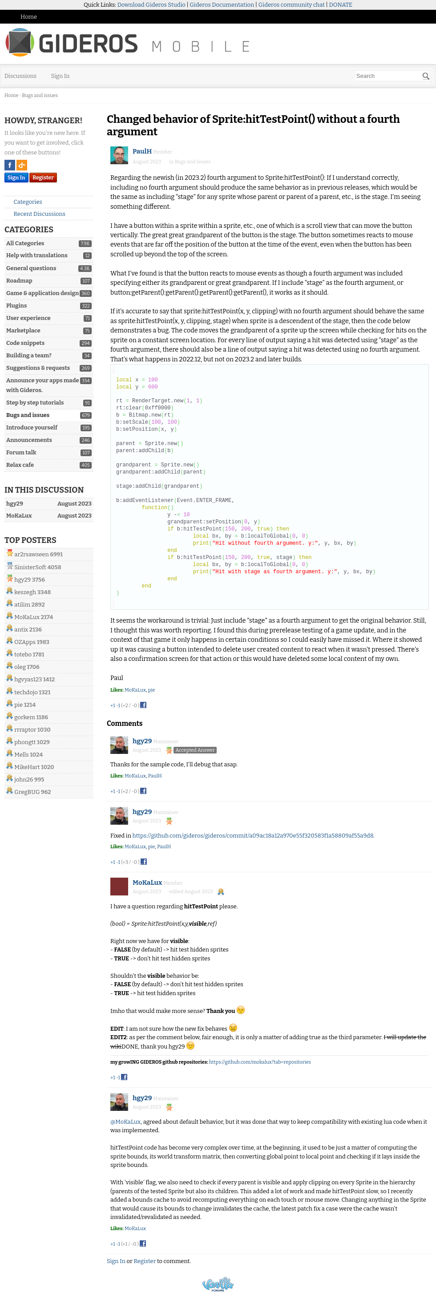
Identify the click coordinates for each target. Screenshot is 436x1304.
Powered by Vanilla (218, 1284)
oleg (20, 667)
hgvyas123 (28, 679)
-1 (118, 706)
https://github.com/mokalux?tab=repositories (260, 1062)
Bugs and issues (27, 415)
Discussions (20, 76)
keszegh (25, 592)
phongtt (25, 742)
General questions (31, 268)
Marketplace (23, 330)
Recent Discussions (35, 214)
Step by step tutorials (35, 402)
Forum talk (21, 452)
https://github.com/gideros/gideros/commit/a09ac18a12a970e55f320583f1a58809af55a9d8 (253, 835)
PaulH (142, 151)
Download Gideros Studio (151, 4)
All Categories (25, 243)
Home (28, 16)
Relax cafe (20, 465)
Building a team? (29, 355)
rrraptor (25, 729)
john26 (23, 779)
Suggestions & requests (38, 367)
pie (18, 704)
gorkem (24, 717)
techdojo (25, 692)
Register (43, 177)
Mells (21, 754)
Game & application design (42, 293)
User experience (28, 318)
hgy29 (22, 579)
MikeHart (27, 767)
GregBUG (27, 792)
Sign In (60, 76)
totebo (23, 654)
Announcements (29, 440)
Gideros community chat (291, 4)
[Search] (426, 76)
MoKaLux (27, 617)
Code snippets (25, 343)
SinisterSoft (30, 567)
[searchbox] (393, 76)
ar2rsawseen (31, 554)
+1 (112, 706)
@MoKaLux (125, 1121)
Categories (24, 201)
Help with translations (37, 255)
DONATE (340, 4)
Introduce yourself (31, 427)
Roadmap (19, 280)
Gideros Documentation (222, 4)
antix (21, 629)
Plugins (16, 305)
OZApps (25, 642)
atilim (22, 604)
